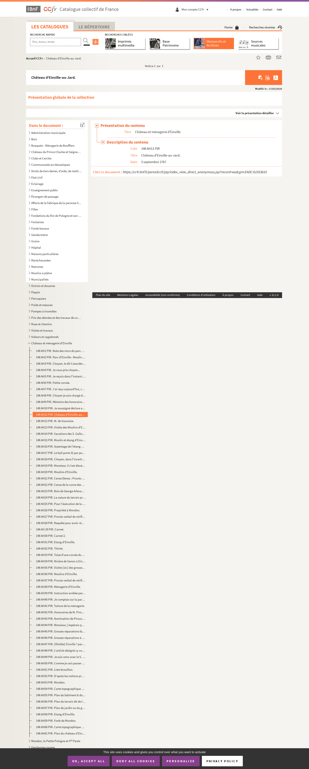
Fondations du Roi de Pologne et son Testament (56, 216)
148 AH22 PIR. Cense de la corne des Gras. (61, 485)
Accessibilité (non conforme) (162, 295)
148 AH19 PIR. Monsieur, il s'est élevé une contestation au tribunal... (61, 465)
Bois (34, 139)
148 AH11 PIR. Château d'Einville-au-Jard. (61, 414)
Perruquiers (38, 298)
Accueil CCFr (34, 58)
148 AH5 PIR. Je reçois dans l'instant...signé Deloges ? (61, 376)
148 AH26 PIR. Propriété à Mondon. (58, 510)
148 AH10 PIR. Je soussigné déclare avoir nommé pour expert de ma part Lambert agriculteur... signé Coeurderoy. (61, 408)
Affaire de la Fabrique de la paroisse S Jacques (56, 203)
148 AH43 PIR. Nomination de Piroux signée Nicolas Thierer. (61, 619)
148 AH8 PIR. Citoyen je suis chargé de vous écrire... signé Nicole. (61, 395)
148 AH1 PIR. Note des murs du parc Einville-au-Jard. (61, 351)
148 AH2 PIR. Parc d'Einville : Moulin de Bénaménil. (61, 357)
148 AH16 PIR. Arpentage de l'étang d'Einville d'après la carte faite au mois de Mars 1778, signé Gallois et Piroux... (61, 446)
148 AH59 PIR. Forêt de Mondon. (56, 721)
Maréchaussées (41, 260)
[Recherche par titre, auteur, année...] (55, 42)
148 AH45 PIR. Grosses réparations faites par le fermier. (61, 631)
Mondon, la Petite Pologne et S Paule (55, 741)
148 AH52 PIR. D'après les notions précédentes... (61, 676)
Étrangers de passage (44, 196)
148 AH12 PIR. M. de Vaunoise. (55, 421)
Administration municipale (48, 133)
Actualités (252, 9)
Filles (34, 209)
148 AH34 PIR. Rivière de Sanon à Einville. (61, 561)
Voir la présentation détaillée (255, 113)
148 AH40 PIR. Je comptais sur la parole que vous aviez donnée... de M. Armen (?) (61, 599)
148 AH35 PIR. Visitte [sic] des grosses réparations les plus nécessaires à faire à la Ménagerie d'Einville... (61, 568)
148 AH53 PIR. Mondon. (50, 682)
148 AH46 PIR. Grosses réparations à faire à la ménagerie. (61, 638)
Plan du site (103, 295)
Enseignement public (44, 190)
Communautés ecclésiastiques (50, 165)
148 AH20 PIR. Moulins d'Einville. (57, 472)
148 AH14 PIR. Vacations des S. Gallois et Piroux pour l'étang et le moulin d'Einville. (61, 434)
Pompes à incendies (44, 311)
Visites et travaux (42, 330)
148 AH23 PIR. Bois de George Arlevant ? (61, 491)
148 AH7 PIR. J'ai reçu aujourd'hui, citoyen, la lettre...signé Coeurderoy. (61, 389)
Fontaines (37, 222)
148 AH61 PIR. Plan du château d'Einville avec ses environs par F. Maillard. (61, 733)
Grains (35, 241)
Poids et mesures (42, 305)
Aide (279, 9)
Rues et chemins (41, 324)
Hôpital (36, 247)
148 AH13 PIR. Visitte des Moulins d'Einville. (61, 427)
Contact (267, 9)
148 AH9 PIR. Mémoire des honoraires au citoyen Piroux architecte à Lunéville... (61, 402)
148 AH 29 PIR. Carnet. (50, 529)
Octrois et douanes (43, 286)
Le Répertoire (94, 27)
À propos (235, 9)
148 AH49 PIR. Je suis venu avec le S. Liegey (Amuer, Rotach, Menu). (61, 657)
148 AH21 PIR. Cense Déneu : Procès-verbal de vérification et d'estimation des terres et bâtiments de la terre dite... (61, 478)
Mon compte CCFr (196, 9)
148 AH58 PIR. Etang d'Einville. (55, 714)
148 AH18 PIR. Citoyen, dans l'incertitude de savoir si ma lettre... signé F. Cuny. (61, 459)
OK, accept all (88, 761)
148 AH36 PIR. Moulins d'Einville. (57, 574)
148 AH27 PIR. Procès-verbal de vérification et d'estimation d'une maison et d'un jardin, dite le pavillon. (61, 516)
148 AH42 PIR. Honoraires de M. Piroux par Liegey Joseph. (61, 612)
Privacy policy (222, 761)
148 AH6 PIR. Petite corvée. (53, 383)
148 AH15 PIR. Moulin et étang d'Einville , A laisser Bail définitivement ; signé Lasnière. (61, 440)
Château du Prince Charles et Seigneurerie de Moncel (56, 152)
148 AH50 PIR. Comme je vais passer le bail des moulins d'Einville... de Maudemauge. (61, 663)
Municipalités (40, 279)
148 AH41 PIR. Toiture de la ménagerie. (60, 606)
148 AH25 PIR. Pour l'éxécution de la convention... (61, 504)
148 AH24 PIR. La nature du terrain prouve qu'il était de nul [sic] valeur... (61, 497)
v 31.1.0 (274, 295)
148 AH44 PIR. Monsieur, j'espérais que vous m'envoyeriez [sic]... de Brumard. (61, 625)
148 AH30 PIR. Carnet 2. (51, 536)
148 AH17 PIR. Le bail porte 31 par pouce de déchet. (61, 453)
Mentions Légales (127, 295)
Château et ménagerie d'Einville (51, 343)
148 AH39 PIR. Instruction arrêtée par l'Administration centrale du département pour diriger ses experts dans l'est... (61, 593)
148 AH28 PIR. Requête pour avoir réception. (61, 523)
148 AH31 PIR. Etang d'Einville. (55, 542)
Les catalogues (49, 26)
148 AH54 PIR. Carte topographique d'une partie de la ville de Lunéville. (61, 689)
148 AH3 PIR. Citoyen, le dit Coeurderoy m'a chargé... (61, 363)
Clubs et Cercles (41, 158)
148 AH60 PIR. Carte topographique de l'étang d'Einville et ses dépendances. (61, 727)
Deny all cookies (135, 761)
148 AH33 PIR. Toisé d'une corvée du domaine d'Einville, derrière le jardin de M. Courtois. (61, 555)
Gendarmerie (39, 235)
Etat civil (37, 177)
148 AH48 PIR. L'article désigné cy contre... (61, 650)
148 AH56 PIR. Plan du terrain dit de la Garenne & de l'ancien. (61, 701)
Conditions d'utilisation (201, 295)
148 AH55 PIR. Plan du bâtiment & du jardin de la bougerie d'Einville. (61, 695)
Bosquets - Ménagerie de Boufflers (52, 145)
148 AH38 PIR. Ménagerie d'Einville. (58, 587)
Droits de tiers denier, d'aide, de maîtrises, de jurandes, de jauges (56, 171)
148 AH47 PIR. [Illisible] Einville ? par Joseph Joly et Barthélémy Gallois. (61, 644)
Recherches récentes (265, 27)
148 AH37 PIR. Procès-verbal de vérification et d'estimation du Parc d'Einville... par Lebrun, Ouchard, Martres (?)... (61, 580)
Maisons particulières (44, 254)
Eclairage (37, 184)
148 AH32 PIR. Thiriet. (49, 548)
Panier (232, 27)
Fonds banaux (40, 228)
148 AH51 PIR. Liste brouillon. (54, 670)
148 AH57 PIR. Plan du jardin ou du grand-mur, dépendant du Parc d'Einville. (61, 708)
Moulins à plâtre (41, 273)
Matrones (37, 267)
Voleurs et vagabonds (45, 337)
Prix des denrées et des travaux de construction (56, 318)
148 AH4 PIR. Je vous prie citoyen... (58, 370)
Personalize (181, 761)
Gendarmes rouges (43, 747)
